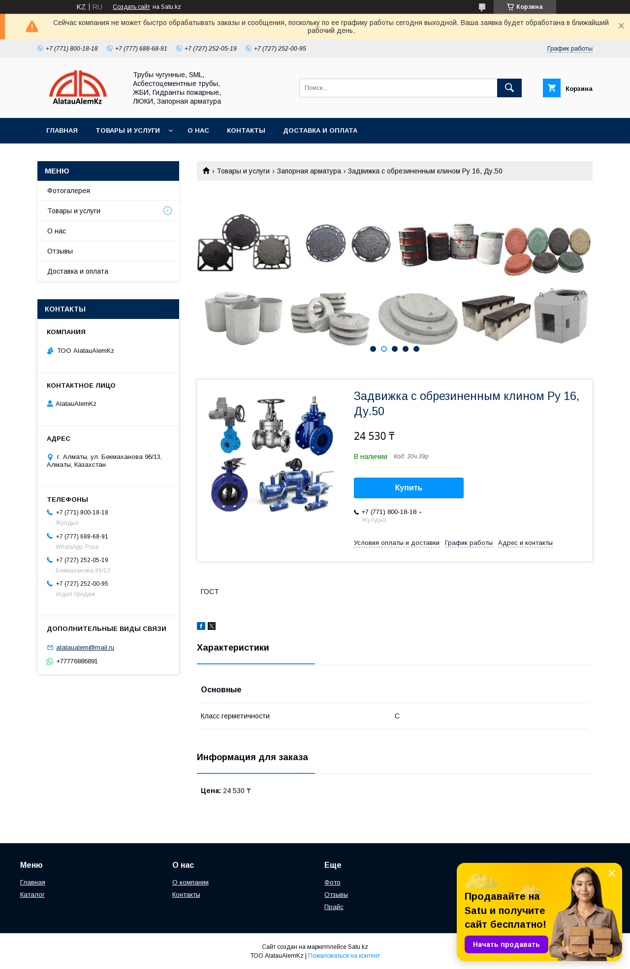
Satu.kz (358, 946)
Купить (409, 488)
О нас (198, 130)
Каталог (32, 894)
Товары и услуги (127, 130)
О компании (190, 882)
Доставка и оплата (320, 130)
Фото (332, 882)
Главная (62, 130)
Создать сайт (131, 6)
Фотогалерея (68, 191)
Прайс (334, 907)
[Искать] (509, 88)
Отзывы (60, 251)
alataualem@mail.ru (85, 647)
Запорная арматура (309, 171)
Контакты (246, 130)
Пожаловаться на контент (344, 955)
